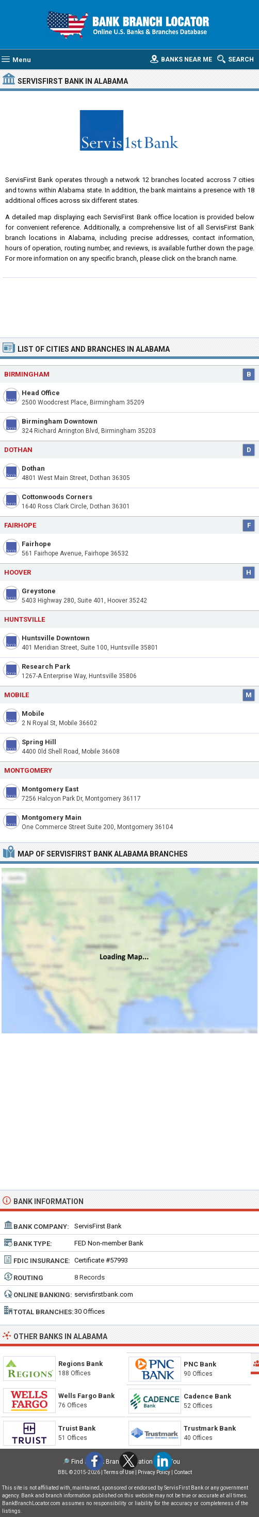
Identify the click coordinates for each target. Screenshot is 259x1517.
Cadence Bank (207, 1396)
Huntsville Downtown (56, 638)
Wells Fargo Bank (86, 1396)
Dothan (18, 450)
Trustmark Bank (210, 1428)
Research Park (46, 666)
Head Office (41, 393)
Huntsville (24, 619)
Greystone (39, 591)
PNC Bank (200, 1364)
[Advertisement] (129, 306)
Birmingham (27, 374)
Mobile (16, 695)
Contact (183, 1472)
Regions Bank (80, 1364)
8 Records (89, 1277)
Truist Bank (76, 1428)
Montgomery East (50, 789)
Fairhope (36, 544)
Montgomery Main (52, 817)
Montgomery (28, 770)
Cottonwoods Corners (57, 497)
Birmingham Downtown (60, 421)
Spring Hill (39, 742)
